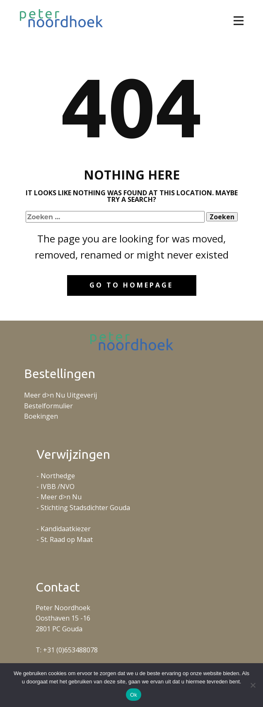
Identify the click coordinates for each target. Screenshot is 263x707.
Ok (133, 695)
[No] (253, 685)
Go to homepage (131, 285)
